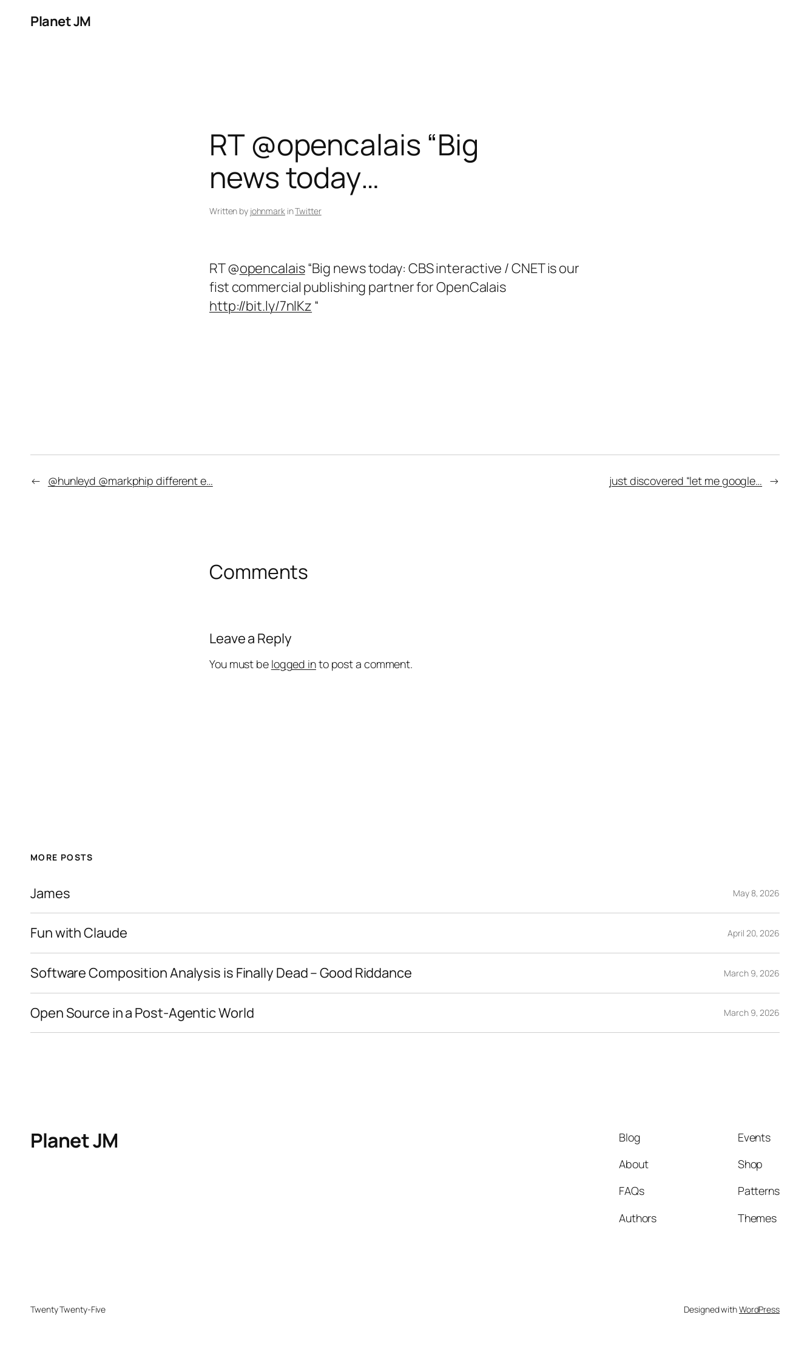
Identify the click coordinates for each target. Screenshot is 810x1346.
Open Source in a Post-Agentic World (142, 1013)
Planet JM (60, 21)
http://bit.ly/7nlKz (260, 306)
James (50, 893)
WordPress (759, 1309)
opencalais (272, 268)
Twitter (308, 211)
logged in (293, 664)
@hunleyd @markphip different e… (130, 480)
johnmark (267, 211)
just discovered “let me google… (685, 480)
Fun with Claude (78, 933)
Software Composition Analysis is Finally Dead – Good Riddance (221, 973)
